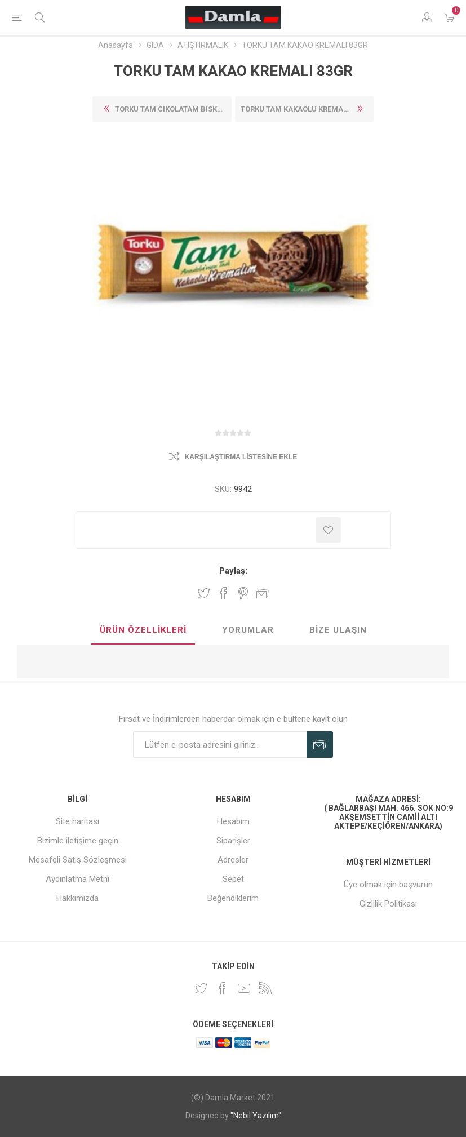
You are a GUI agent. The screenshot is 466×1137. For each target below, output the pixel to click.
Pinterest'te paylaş (243, 593)
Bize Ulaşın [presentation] (338, 630)
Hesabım (233, 821)
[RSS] (265, 988)
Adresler (233, 860)
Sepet (233, 879)
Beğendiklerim (233, 898)
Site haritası (77, 821)
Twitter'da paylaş (204, 593)
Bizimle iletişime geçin (77, 841)
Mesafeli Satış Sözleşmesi (78, 860)
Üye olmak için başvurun (388, 885)
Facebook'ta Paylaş (224, 593)
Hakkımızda (77, 898)
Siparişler (233, 841)
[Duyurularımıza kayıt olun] (220, 744)
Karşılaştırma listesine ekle (241, 457)
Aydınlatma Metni (77, 879)
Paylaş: (233, 571)
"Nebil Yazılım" (255, 1115)
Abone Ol (320, 744)
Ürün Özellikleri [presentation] (143, 630)
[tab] (143, 630)
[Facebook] (223, 988)
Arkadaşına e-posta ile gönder (262, 593)
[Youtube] (244, 988)
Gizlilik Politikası (388, 904)
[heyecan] (201, 988)
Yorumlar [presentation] (248, 630)
